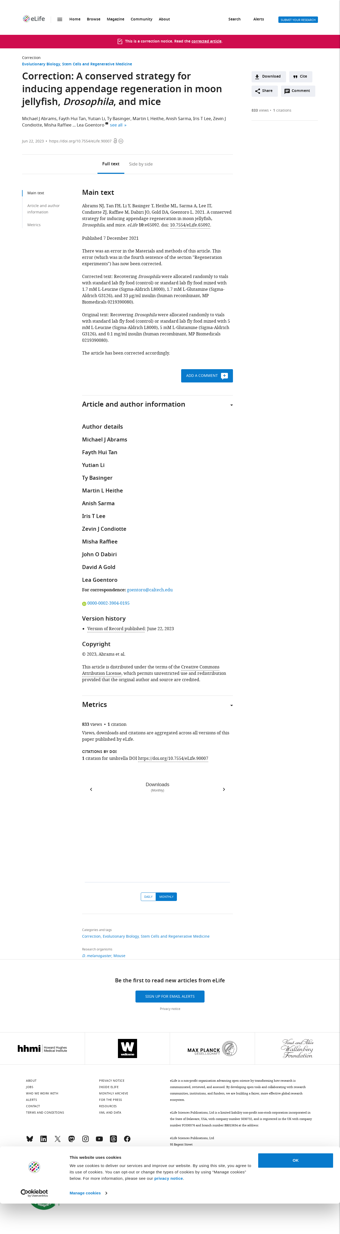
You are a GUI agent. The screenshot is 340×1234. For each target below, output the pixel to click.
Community (141, 19)
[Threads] (113, 1141)
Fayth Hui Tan (72, 119)
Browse (93, 19)
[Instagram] (85, 1141)
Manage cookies (85, 1223)
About (164, 19)
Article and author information (43, 209)
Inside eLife (108, 1087)
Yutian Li (96, 119)
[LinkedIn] (43, 1141)
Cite (303, 77)
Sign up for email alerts (170, 996)
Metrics (34, 225)
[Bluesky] (29, 1141)
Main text (35, 193)
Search (234, 19)
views (260, 110)
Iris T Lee (202, 119)
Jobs (29, 1087)
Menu (60, 19)
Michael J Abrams (39, 119)
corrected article (207, 42)
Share (267, 91)
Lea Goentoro (90, 125)
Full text (111, 164)
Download (271, 77)
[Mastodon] (71, 1141)
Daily (148, 897)
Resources (108, 1106)
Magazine (115, 19)
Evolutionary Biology (41, 64)
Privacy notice (170, 1008)
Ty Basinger (118, 119)
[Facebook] (127, 1141)
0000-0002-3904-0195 (106, 603)
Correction (31, 58)
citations (282, 110)
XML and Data (110, 1112)
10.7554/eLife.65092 (190, 225)
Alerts (258, 19)
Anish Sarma (178, 119)
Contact (33, 1106)
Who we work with (42, 1093)
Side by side (141, 164)
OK (296, 1191)
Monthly (166, 897)
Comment (302, 92)
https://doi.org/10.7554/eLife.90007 (80, 141)
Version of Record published (116, 629)
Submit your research (298, 20)
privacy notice (168, 1209)
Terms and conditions (45, 1112)
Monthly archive (113, 1093)
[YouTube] (99, 1141)
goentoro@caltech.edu (150, 590)
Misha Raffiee (57, 125)
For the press (110, 1100)
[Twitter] (57, 1141)
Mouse (119, 956)
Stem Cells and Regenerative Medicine (97, 64)
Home (74, 19)
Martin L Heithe (148, 119)
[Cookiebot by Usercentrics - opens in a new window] (34, 1224)
